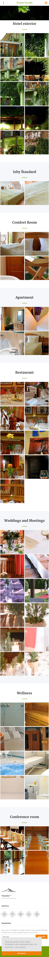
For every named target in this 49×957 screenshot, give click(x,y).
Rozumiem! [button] (22, 953)
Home (21, 10)
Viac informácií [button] (20, 947)
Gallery (28, 10)
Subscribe (41, 937)
